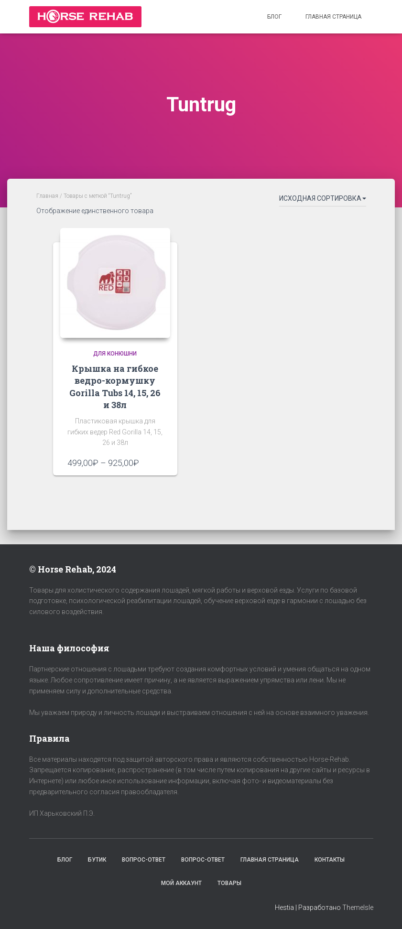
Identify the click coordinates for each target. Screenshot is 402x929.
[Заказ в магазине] (322, 200)
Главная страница (333, 16)
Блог (274, 16)
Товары (229, 883)
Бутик (97, 859)
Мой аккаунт (181, 883)
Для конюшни (115, 353)
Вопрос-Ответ (143, 859)
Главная (47, 196)
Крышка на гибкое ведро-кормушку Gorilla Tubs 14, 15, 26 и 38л (115, 386)
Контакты (330, 859)
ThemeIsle (357, 907)
